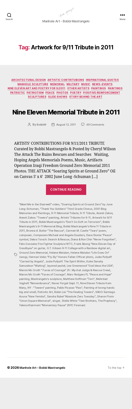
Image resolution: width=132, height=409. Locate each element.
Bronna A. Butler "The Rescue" (47, 259)
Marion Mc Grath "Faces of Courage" (75, 302)
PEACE (119, 102)
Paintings (43, 102)
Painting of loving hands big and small (52, 319)
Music (21, 97)
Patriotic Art (87, 319)
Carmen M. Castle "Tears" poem (89, 259)
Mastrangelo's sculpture (87, 306)
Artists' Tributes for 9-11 (78, 246)
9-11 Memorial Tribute (66, 242)
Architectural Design (44, 86)
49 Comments (96, 154)
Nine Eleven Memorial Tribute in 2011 (66, 133)
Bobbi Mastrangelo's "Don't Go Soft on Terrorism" (72, 250)
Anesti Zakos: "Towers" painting (40, 246)
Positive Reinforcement (58, 107)
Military (113, 91)
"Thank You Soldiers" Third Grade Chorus (67, 237)
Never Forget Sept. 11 (101, 310)
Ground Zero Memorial (60, 280)
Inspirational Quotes (29, 91)
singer (109, 328)
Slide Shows (114, 107)
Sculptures (91, 107)
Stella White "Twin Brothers (37, 332)
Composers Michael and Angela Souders (60, 263)
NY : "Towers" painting (75, 315)
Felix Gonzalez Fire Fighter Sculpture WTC (62, 272)
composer (25, 263)
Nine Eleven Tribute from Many (39, 315)
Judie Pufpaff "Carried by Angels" (60, 289)
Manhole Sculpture (67, 91)
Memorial (95, 91)
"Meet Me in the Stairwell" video (40, 233)
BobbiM (40, 154)
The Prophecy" (66, 332)
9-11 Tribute (90, 242)
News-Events (40, 97)
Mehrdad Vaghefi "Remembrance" (63, 310)
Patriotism (102, 102)
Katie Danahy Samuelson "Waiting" (51, 293)
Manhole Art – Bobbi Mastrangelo (44, 399)
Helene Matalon (86, 280)
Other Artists (19, 102)
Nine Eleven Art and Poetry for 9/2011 (85, 97)
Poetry (29, 107)
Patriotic (81, 102)
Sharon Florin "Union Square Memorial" (78, 328)
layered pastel (84, 293)
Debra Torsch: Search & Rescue (50, 268)
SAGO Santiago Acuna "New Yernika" (66, 323)
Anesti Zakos (108, 242)
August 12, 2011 (66, 154)
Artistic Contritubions (86, 86)
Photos (14, 107)
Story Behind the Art (66, 112)
